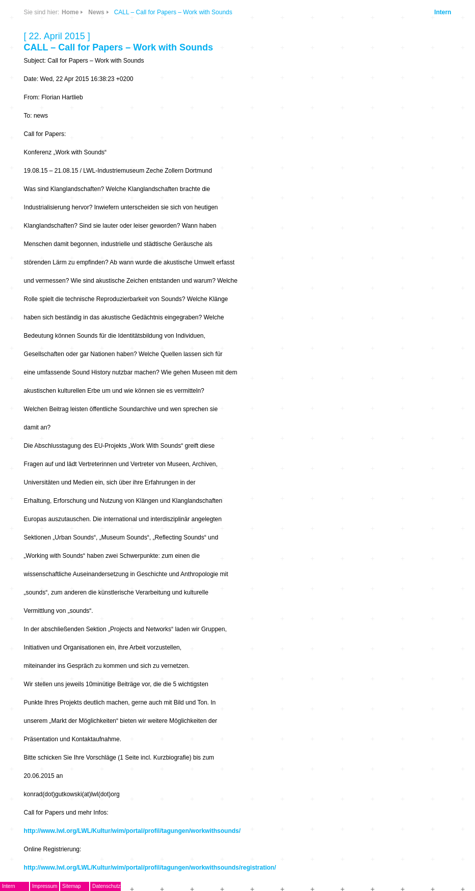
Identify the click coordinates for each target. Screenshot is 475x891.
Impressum (44, 886)
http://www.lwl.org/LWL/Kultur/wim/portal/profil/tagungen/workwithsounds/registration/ (150, 867)
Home (70, 12)
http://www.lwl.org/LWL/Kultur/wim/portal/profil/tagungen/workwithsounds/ (132, 830)
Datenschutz (106, 886)
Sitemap (71, 886)
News (96, 12)
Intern (442, 12)
